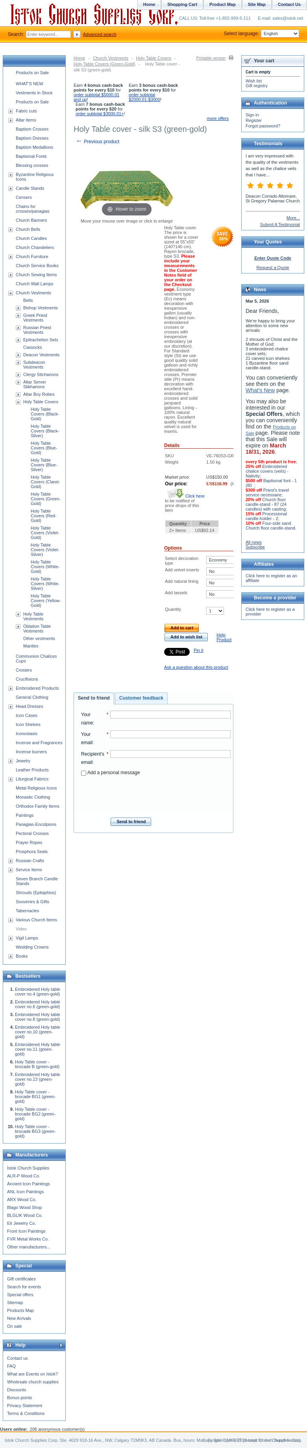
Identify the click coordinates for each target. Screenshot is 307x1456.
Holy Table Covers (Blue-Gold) (44, 448)
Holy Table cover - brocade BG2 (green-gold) (35, 1114)
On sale (14, 1326)
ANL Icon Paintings (25, 1191)
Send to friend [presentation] (94, 698)
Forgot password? (263, 126)
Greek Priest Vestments (35, 317)
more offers (218, 118)
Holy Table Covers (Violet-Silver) (45, 550)
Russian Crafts (30, 860)
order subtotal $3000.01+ (100, 113)
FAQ (11, 1366)
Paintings (24, 815)
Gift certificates (21, 1278)
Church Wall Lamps (35, 283)
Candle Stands (30, 188)
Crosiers (24, 670)
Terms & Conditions (25, 1413)
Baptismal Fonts (31, 156)
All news (254, 542)
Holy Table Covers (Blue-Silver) (44, 465)
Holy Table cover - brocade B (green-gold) (37, 1064)
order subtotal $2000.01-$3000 (144, 97)
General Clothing (32, 697)
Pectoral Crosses (32, 833)
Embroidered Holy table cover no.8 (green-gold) (37, 1017)
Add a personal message (110, 772)
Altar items (26, 120)
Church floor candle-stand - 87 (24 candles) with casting (266, 504)
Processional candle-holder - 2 (266, 516)
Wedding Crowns (32, 947)
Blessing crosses (32, 165)
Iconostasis (26, 733)
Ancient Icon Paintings (28, 1183)
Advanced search (100, 34)
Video (21, 928)
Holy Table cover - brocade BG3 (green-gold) (35, 1131)
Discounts (16, 1389)
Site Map (257, 4)
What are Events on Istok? (32, 1374)
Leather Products (32, 769)
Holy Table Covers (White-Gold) (45, 567)
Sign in (252, 114)
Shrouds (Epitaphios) (36, 892)
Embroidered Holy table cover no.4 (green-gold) (37, 991)
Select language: (261, 33)
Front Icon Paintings (26, 1231)
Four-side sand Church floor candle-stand (270, 525)
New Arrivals (19, 1318)
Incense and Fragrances (39, 742)
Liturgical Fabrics (32, 779)
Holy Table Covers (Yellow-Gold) (46, 600)
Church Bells (28, 229)
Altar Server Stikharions (34, 384)
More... (293, 217)
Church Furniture (32, 256)
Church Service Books (37, 265)
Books (22, 956)
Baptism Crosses (32, 129)
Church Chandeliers (35, 247)
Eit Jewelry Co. (21, 1223)
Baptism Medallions (34, 147)
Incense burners (31, 751)
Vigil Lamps (27, 938)
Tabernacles (27, 910)
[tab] (94, 698)
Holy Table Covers (153, 58)
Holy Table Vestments (33, 616)
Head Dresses (29, 706)
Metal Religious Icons (36, 788)
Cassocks (32, 347)
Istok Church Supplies (28, 1168)
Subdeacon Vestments (34, 364)
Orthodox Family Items (37, 806)
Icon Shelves (28, 724)
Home (79, 58)
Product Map (222, 4)
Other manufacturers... (28, 1247)
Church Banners (31, 220)
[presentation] (156, 794)
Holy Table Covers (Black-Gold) (45, 414)
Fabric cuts (26, 111)
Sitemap (15, 1302)
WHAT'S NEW (29, 83)
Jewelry (23, 760)
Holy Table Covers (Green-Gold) (104, 64)
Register (254, 120)
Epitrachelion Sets (40, 339)
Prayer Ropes (29, 842)
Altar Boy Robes (38, 394)
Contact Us (289, 4)
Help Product (223, 637)
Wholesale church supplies (33, 1381)
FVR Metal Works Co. (28, 1239)
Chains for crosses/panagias (33, 208)
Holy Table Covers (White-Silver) (45, 583)
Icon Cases (26, 715)
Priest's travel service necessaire (267, 492)
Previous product (97, 141)
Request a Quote (272, 267)
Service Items (29, 869)
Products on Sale (32, 72)
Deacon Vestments (41, 354)
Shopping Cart (182, 4)
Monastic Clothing (33, 797)
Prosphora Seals (32, 851)
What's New (260, 390)
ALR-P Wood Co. (23, 1175)
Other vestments (39, 638)
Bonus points (19, 1397)
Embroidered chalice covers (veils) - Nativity (267, 471)
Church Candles (31, 238)
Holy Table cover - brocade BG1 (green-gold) (35, 1096)
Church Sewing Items (36, 274)
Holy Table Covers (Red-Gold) (43, 516)
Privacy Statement (24, 1405)
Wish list (254, 81)
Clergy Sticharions (40, 374)
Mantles (31, 646)
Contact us (17, 1358)
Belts (28, 300)
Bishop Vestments (40, 307)
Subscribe (255, 547)
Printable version (211, 58)
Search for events (24, 1286)
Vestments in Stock (34, 92)
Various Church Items (36, 919)
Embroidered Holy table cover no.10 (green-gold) (37, 1032)
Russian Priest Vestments (37, 330)
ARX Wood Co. (21, 1199)
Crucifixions (27, 679)
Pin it (198, 650)
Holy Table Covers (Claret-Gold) (45, 482)
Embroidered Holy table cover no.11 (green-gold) (37, 1049)
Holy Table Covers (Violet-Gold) (45, 533)
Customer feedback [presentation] (141, 698)
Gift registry (257, 85)
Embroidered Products (37, 688)
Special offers (20, 1294)
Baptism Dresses (32, 138)
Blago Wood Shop (24, 1207)
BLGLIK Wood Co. (25, 1215)
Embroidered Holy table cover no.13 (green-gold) (37, 1079)
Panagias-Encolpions (36, 824)
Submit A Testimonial (280, 224)
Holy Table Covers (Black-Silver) (45, 431)
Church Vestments (110, 58)
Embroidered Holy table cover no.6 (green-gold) (37, 1004)
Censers (24, 197)
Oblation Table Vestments (37, 628)
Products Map (20, 1310)
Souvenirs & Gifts (32, 901)
